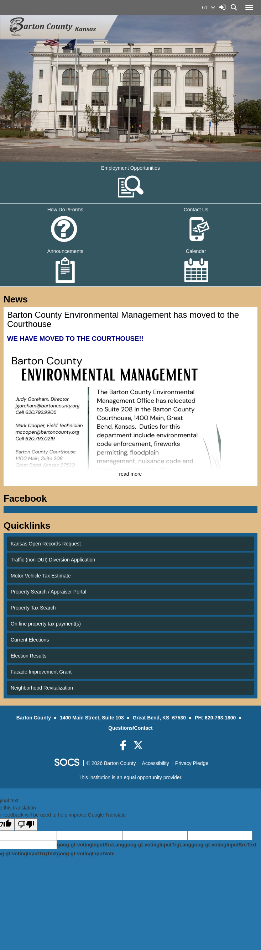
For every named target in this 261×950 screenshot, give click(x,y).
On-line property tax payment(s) (46, 624)
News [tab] (18, 299)
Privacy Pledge (191, 763)
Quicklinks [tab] (29, 525)
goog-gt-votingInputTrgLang (157, 845)
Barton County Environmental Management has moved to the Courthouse (123, 319)
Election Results (28, 656)
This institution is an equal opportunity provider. (131, 777)
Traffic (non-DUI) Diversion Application (53, 560)
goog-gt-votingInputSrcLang (90, 845)
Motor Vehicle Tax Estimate (41, 576)
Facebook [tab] (27, 498)
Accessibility (155, 763)
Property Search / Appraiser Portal (48, 592)
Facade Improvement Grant (41, 672)
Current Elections (30, 640)
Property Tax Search (33, 608)
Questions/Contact (130, 728)
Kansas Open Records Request (46, 544)
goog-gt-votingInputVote (85, 853)
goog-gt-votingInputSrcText (223, 845)
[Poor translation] (26, 824)
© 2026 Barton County (111, 763)
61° (208, 7)
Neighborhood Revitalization (42, 688)
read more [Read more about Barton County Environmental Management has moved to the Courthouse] (130, 474)
